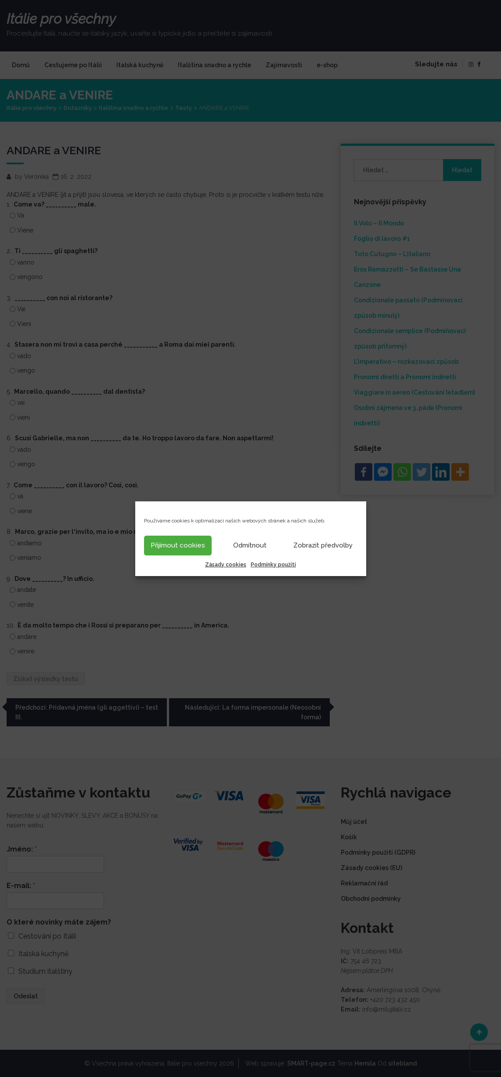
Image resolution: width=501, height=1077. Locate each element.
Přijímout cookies (178, 545)
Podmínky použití (273, 565)
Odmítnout (250, 545)
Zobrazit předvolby (323, 545)
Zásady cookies (225, 565)
